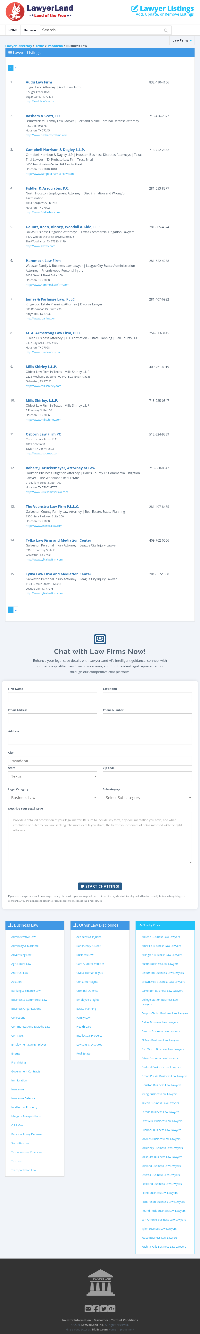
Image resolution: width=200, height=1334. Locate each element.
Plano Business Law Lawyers (160, 1193)
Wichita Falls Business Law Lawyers (164, 1246)
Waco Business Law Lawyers (160, 1237)
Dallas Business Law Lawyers (160, 1022)
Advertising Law (21, 955)
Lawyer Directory (18, 46)
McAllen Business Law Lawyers (161, 1139)
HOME (13, 30)
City (10, 752)
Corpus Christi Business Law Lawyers (165, 1013)
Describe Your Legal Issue (25, 808)
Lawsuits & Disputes (89, 1044)
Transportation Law (23, 1170)
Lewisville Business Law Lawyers (162, 1121)
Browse (30, 30)
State (11, 768)
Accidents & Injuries (88, 937)
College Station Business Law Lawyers (160, 1002)
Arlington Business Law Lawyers (162, 955)
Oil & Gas (17, 1125)
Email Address (17, 710)
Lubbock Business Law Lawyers (161, 1130)
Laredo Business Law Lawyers (160, 1112)
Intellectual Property (24, 1107)
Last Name (110, 689)
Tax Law (16, 1161)
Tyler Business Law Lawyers (159, 1228)
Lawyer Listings (162, 8)
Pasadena (55, 46)
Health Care (83, 1026)
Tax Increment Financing (26, 1152)
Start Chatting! (100, 886)
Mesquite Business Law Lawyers (162, 1157)
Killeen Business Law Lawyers (160, 1103)
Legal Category (18, 789)
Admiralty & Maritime (24, 946)
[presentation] (100, 873)
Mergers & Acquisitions (26, 1116)
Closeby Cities (151, 925)
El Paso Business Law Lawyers (160, 1040)
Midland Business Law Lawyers (161, 1166)
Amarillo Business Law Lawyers (161, 946)
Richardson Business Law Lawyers (163, 1202)
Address (13, 731)
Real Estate (83, 1053)
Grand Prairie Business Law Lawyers (165, 1076)
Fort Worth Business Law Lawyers (163, 1049)
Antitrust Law (19, 973)
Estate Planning (86, 1008)
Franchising (18, 1062)
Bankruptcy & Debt (88, 946)
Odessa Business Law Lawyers (161, 1175)
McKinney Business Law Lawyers (162, 1148)
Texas (40, 46)
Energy (15, 1053)
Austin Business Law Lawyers (160, 964)
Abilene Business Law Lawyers (161, 937)
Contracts (17, 1035)
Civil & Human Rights (89, 973)
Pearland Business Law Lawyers (162, 1184)
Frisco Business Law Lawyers (160, 1058)
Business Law (26, 925)
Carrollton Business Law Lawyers (162, 991)
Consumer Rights (87, 982)
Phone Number (113, 710)
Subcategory (111, 789)
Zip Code (109, 768)
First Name (15, 689)
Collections (18, 1017)
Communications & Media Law (30, 1026)
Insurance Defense (23, 1098)
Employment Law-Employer (28, 1044)
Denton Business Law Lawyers (161, 1031)
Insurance (17, 1089)
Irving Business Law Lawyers (160, 1094)
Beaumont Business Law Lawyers (163, 973)
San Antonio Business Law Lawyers (164, 1219)
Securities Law (20, 1143)
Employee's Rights (87, 999)
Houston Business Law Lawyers (161, 1085)
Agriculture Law (21, 964)
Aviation (16, 982)
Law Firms (182, 40)
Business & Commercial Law (29, 999)
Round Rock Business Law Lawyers (164, 1210)
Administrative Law (23, 937)
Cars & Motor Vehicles (90, 964)
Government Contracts (25, 1071)
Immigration (19, 1080)
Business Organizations (26, 1008)
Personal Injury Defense (26, 1134)
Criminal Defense (87, 991)
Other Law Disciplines (98, 925)
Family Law (83, 1017)
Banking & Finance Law (26, 991)
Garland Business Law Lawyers (161, 1067)
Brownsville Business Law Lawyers (163, 982)
